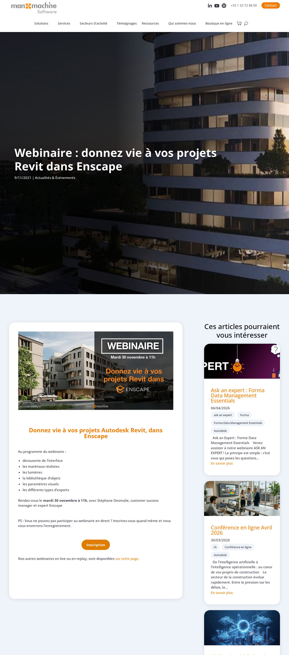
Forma (244, 415)
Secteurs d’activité (93, 23)
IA (215, 547)
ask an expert (223, 415)
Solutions (41, 23)
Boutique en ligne (218, 23)
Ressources (150, 23)
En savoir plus (222, 463)
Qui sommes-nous (182, 23)
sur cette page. (127, 558)
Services (64, 23)
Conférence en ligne (238, 547)
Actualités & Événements (55, 177)
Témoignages (127, 23)
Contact (271, 5)
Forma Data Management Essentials (238, 423)
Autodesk (220, 431)
